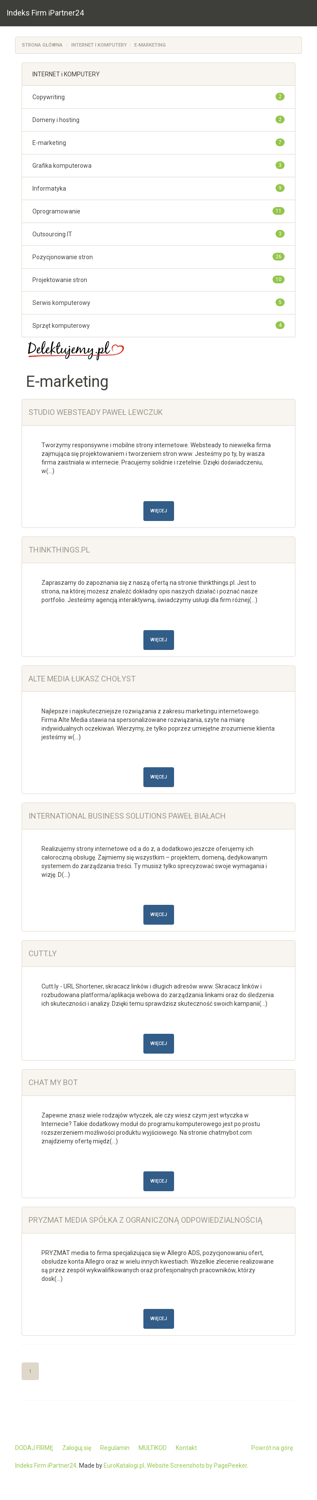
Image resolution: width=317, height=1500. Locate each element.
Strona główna (42, 45)
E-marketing (150, 45)
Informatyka (49, 188)
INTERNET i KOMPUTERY (99, 45)
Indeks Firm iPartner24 (45, 12)
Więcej (158, 511)
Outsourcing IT (52, 234)
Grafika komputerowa (62, 165)
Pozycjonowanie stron (62, 257)
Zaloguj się (76, 1447)
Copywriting (48, 97)
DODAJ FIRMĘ (34, 1447)
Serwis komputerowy (61, 302)
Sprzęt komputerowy (61, 325)
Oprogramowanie (56, 211)
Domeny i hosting (55, 119)
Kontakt (186, 1447)
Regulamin (115, 1447)
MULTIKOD (153, 1447)
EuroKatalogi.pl (124, 1465)
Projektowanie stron (59, 279)
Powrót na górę (272, 1447)
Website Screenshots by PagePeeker (197, 1465)
